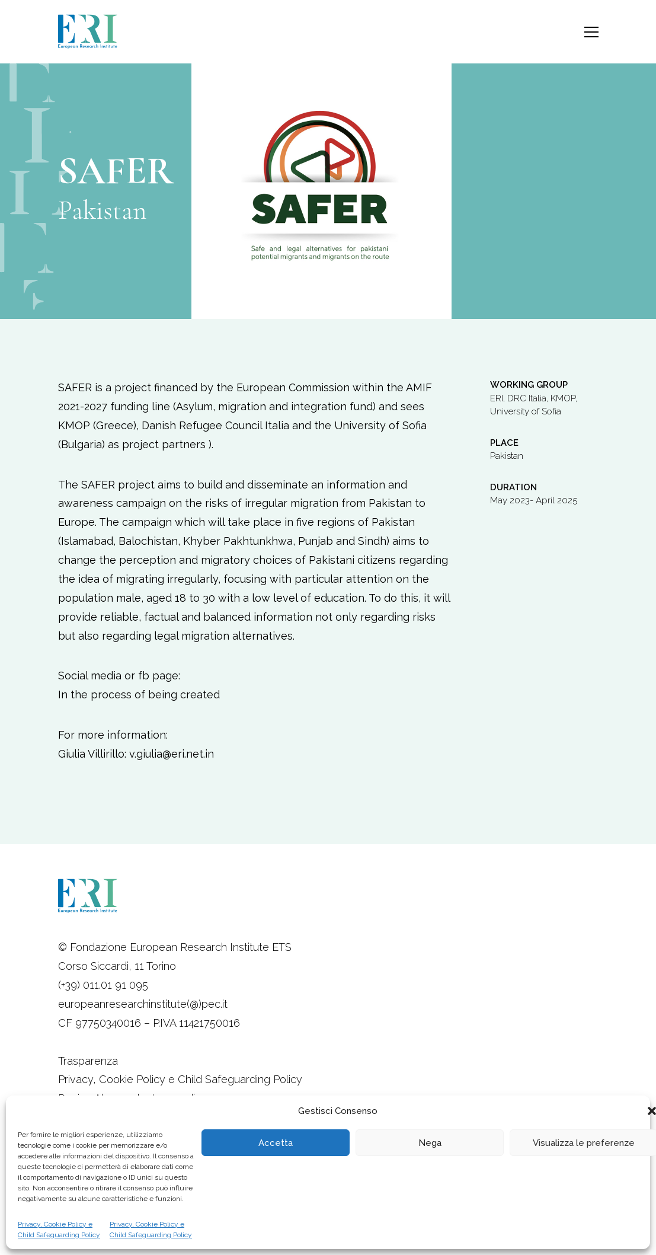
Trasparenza (88, 1061)
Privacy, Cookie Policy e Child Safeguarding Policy (59, 1229)
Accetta (275, 1143)
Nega (429, 1143)
